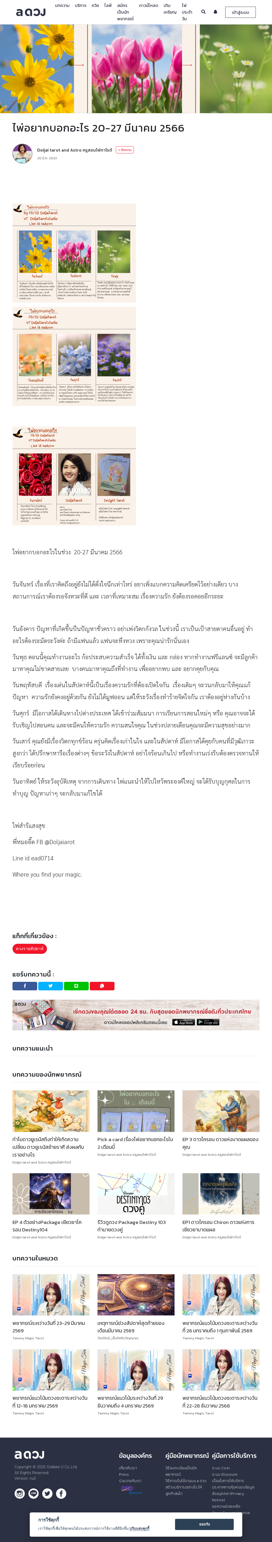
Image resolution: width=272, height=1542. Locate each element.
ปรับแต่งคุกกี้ (139, 1528)
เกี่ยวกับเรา (128, 1468)
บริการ (80, 5)
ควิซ (95, 5)
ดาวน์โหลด (148, 5)
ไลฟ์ (108, 5)
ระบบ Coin (221, 1468)
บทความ (62, 5)
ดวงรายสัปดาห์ (30, 948)
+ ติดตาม (124, 149)
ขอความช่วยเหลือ (226, 1506)
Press (124, 1474)
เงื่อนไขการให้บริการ (228, 1481)
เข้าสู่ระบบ (240, 12)
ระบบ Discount (224, 1474)
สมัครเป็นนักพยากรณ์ (125, 12)
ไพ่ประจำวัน (187, 12)
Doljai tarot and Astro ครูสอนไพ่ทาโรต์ (74, 150)
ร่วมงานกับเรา (130, 1481)
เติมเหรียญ (170, 8)
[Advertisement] (136, 184)
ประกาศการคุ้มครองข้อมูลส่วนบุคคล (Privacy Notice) (233, 1493)
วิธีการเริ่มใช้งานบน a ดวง (185, 1481)
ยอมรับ (204, 1524)
